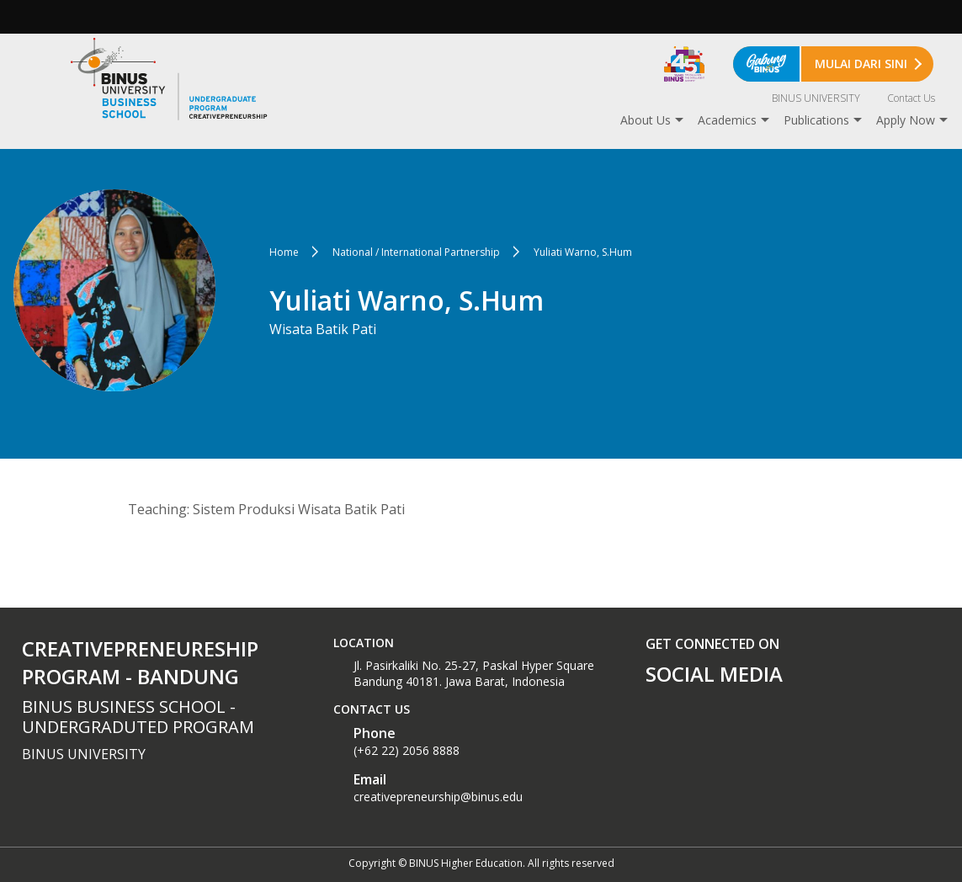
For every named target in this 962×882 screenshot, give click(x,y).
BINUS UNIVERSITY (816, 98)
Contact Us (911, 98)
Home (284, 252)
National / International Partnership (416, 252)
